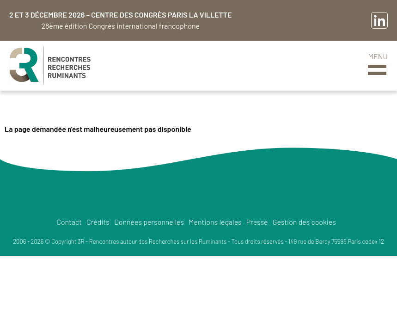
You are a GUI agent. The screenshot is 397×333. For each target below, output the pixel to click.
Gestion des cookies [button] (304, 221)
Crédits (98, 221)
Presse (257, 221)
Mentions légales (215, 221)
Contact (69, 221)
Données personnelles (149, 221)
